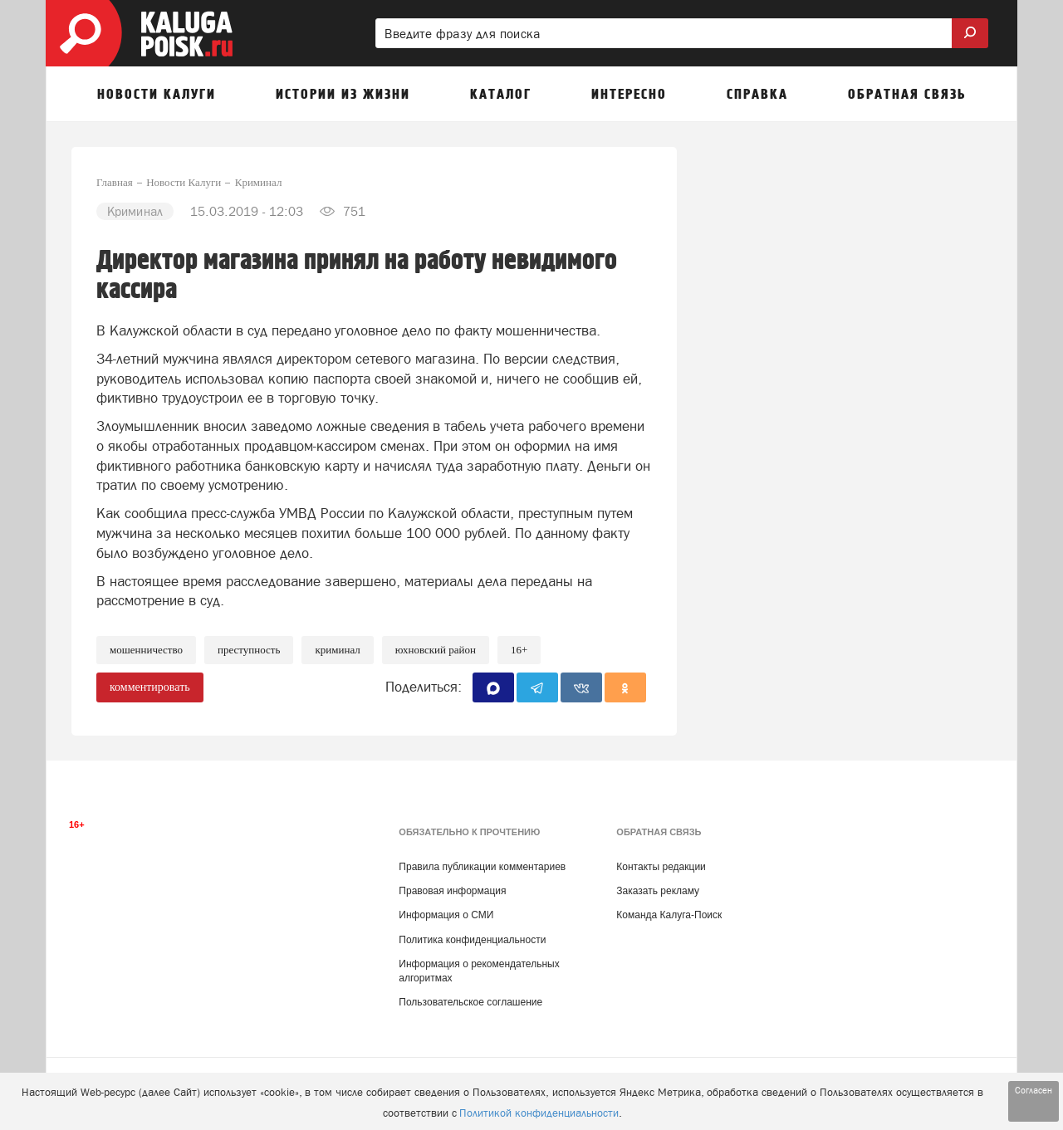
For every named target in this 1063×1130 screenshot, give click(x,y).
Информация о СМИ (446, 915)
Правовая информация (452, 891)
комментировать (150, 687)
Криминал (337, 649)
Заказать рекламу (657, 891)
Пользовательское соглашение (470, 1002)
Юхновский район (435, 649)
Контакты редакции (660, 867)
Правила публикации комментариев (482, 867)
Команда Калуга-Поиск (669, 915)
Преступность (249, 649)
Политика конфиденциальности (472, 940)
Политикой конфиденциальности (539, 1113)
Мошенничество (146, 649)
